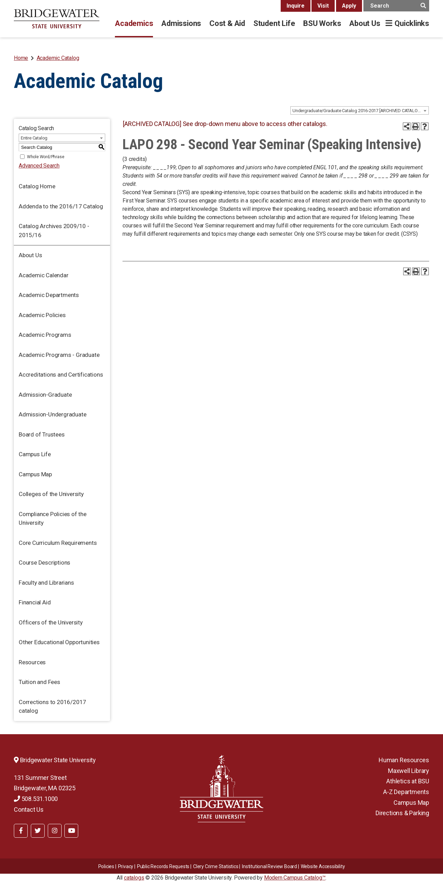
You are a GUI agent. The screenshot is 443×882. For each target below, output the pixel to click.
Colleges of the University (51, 493)
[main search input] (396, 5)
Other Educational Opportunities (59, 642)
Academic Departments (49, 294)
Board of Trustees (42, 434)
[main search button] (423, 5)
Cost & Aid (227, 23)
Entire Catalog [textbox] (34, 138)
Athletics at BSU (407, 781)
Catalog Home (37, 186)
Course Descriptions (44, 562)
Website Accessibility (323, 866)
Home (21, 58)
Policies (106, 866)
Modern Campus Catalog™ (295, 877)
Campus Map (35, 474)
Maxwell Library (408, 770)
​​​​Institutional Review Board (269, 866)
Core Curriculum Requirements (58, 542)
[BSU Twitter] (38, 831)
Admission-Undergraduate (52, 414)
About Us (364, 23)
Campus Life (35, 454)
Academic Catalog (58, 58)
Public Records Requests (163, 866)
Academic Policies (42, 315)
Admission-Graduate (45, 394)
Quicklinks (412, 23)
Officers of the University (51, 622)
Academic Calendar (44, 275)
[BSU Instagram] (55, 831)
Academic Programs (45, 334)
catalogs (134, 877)
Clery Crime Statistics (215, 866)
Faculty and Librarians (46, 582)
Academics (134, 23)
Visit (323, 5)
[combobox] (359, 110)
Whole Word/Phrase (45, 156)
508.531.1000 (36, 798)
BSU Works (322, 23)
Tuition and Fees (39, 681)
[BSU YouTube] (71, 831)
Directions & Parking (402, 813)
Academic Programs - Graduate (59, 354)
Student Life (274, 23)
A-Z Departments (406, 791)
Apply (349, 5)
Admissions (181, 23)
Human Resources (404, 760)
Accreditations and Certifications (61, 374)
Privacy (126, 866)
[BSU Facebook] (21, 831)
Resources (32, 662)
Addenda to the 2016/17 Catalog (61, 206)
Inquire (296, 5)
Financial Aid (35, 602)
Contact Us (29, 809)
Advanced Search (39, 165)
